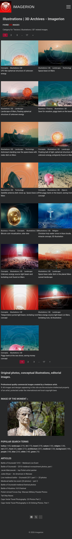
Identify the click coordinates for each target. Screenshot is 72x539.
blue (14, 452)
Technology (67, 68)
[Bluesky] (40, 517)
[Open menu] (68, 7)
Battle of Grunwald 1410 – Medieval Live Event (19, 463)
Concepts (4, 68)
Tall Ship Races (7, 496)
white (23, 452)
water (19, 449)
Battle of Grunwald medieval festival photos (18, 485)
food (11, 449)
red (2, 449)
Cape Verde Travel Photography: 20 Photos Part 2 (21, 499)
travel (35, 446)
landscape (16, 446)
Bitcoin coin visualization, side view (15, 233)
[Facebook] (31, 517)
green (33, 452)
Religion (55, 231)
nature (46, 446)
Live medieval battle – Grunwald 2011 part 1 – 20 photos (24, 477)
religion (57, 446)
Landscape (56, 68)
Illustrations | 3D (16, 68)
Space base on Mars (46, 71)
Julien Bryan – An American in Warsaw (16, 474)
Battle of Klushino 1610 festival (13, 488)
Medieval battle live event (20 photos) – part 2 (19, 481)
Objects (64, 190)
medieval (46, 449)
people (3, 452)
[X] (36, 517)
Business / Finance (45, 109)
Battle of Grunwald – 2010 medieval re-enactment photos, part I (26, 467)
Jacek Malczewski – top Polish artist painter (19, 470)
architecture (32, 449)
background (61, 449)
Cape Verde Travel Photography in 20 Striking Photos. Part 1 (25, 503)
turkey (3, 446)
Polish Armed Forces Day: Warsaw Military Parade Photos (24, 492)
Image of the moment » (14, 398)
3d (27, 446)
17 (27, 35)
